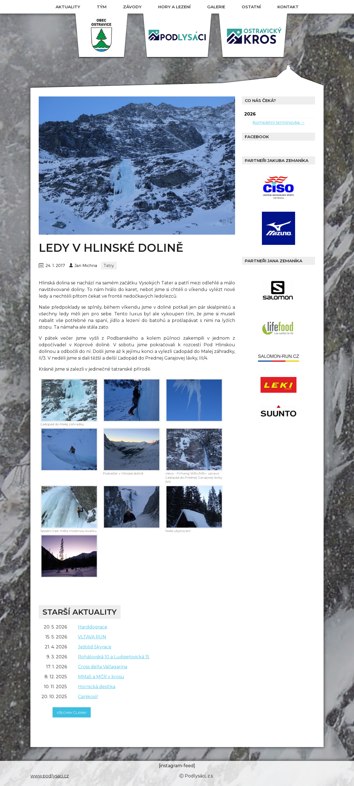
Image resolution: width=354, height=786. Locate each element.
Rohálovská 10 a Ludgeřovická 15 (113, 656)
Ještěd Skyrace (94, 646)
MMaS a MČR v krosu (101, 676)
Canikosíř (88, 696)
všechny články (72, 713)
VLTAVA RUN (92, 637)
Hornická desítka (96, 686)
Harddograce (92, 627)
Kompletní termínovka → (278, 122)
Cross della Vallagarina (102, 666)
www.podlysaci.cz (49, 776)
